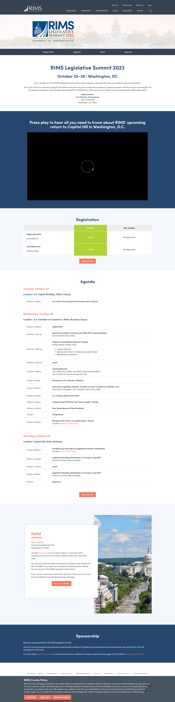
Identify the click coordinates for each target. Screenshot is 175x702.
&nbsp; (87, 166)
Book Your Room (61, 583)
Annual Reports (52, 673)
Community (86, 11)
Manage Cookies (61, 697)
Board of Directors (123, 673)
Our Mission (31, 673)
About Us (115, 5)
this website (43, 553)
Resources (71, 11)
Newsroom (97, 673)
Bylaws (41, 673)
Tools (115, 11)
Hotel (102, 51)
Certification (101, 11)
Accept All (31, 697)
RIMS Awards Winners (83, 673)
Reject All (45, 697)
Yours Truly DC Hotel (68, 451)
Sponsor (128, 51)
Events (140, 11)
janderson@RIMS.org (135, 654)
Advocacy (139, 5)
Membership (127, 5)
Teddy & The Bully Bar (69, 423)
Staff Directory (109, 673)
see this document (44, 654)
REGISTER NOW (87, 261)
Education (127, 11)
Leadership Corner (66, 673)
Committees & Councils (140, 673)
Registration (48, 51)
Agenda (77, 51)
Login (150, 5)
